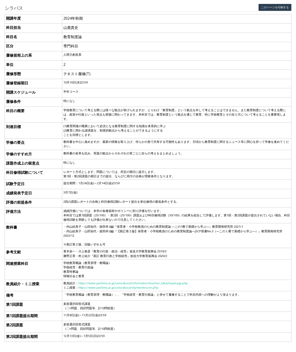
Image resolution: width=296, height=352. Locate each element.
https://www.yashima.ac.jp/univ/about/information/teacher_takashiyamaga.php (133, 283)
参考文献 (13, 251)
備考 (9, 295)
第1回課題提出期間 (22, 315)
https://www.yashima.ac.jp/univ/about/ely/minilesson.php (118, 287)
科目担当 (13, 27)
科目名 (11, 36)
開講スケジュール (21, 92)
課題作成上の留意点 (22, 163)
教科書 (11, 227)
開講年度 (13, 18)
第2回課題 (14, 325)
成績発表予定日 (19, 193)
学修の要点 (15, 142)
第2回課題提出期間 (22, 336)
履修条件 (13, 101)
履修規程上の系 (19, 55)
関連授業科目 (17, 263)
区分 (9, 46)
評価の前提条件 (19, 202)
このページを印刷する (275, 7)
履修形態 (13, 73)
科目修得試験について (24, 172)
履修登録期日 (17, 83)
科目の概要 (15, 110)
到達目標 (13, 126)
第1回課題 (14, 304)
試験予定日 (15, 183)
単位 (9, 64)
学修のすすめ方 (19, 153)
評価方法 (13, 211)
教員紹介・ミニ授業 (22, 283)
